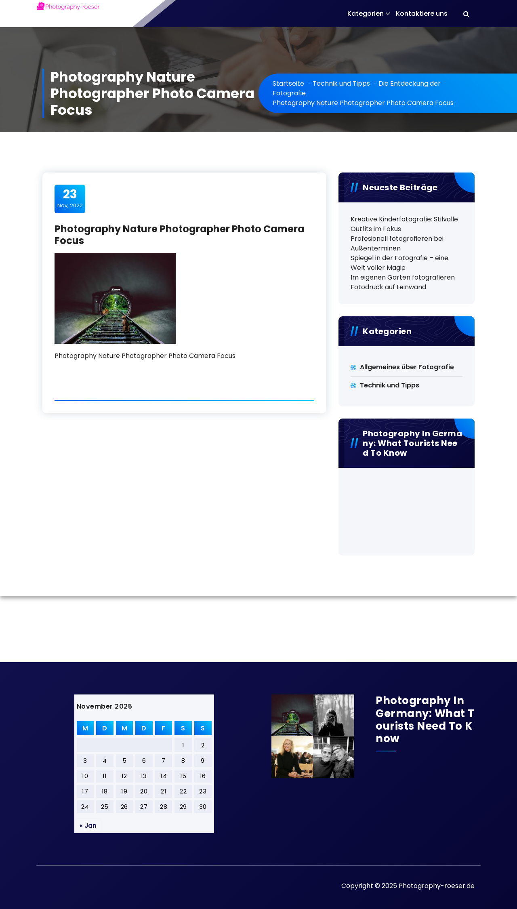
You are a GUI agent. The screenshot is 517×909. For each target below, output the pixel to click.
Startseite (288, 83)
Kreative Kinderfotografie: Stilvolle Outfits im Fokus (404, 224)
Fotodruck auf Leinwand (388, 287)
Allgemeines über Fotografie (407, 367)
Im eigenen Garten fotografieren (403, 277)
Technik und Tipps (341, 83)
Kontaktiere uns (422, 13)
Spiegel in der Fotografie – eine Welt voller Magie (399, 262)
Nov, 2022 (70, 198)
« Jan (88, 825)
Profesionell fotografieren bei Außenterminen (397, 243)
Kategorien (365, 13)
